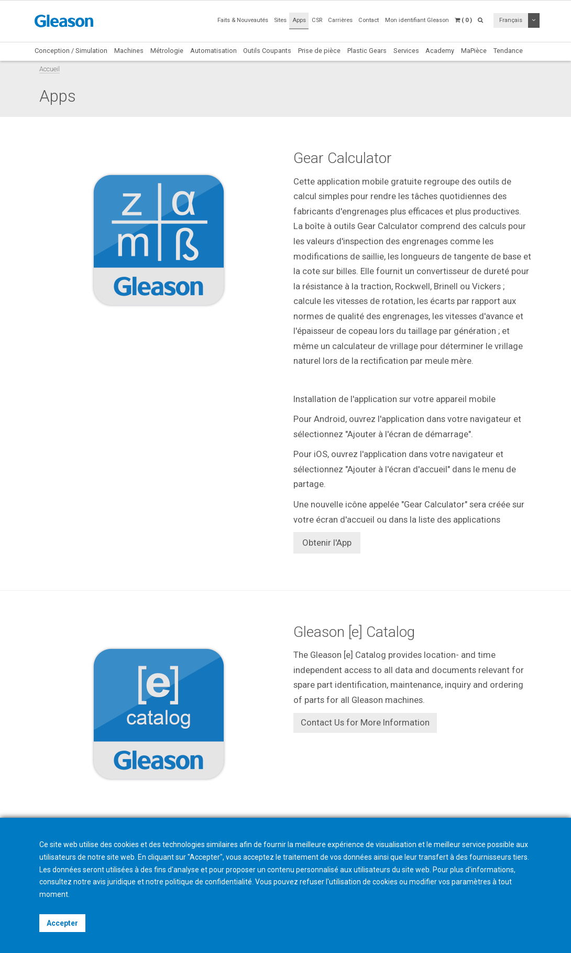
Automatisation (213, 51)
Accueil (49, 69)
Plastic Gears (367, 51)
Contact (368, 20)
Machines (129, 51)
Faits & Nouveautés (242, 20)
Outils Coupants (267, 51)
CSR (317, 20)
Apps (299, 20)
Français (510, 20)
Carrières (340, 20)
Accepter (62, 923)
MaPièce (474, 51)
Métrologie (166, 51)
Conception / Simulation (71, 51)
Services (406, 51)
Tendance (508, 51)
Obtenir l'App (327, 542)
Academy (439, 51)
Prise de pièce (319, 51)
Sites (280, 20)
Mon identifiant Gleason (417, 20)
